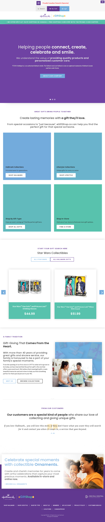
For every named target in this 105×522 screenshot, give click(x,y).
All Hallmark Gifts (62, 259)
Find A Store (65, 227)
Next (100, 292)
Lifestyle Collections (66, 167)
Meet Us (9, 381)
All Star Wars (40, 259)
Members (56, 505)
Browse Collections (30, 381)
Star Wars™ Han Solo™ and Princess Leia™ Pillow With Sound (75, 307)
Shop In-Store (63, 218)
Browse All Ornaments (16, 484)
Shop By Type (35, 505)
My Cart (53, 9)
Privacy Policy (79, 505)
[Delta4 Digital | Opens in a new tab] (94, 497)
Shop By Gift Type (14, 218)
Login (65, 9)
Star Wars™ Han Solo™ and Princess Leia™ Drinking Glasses (29, 307)
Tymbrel (56, 516)
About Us (46, 505)
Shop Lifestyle (66, 175)
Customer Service (94, 505)
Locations (47, 509)
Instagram (39, 3)
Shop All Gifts (15, 227)
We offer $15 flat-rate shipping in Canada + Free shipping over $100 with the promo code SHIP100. (53, 22)
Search (40, 9)
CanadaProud (59, 509)
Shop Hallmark (16, 175)
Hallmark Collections (15, 167)
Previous (4, 292)
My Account (66, 505)
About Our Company (52, 76)
